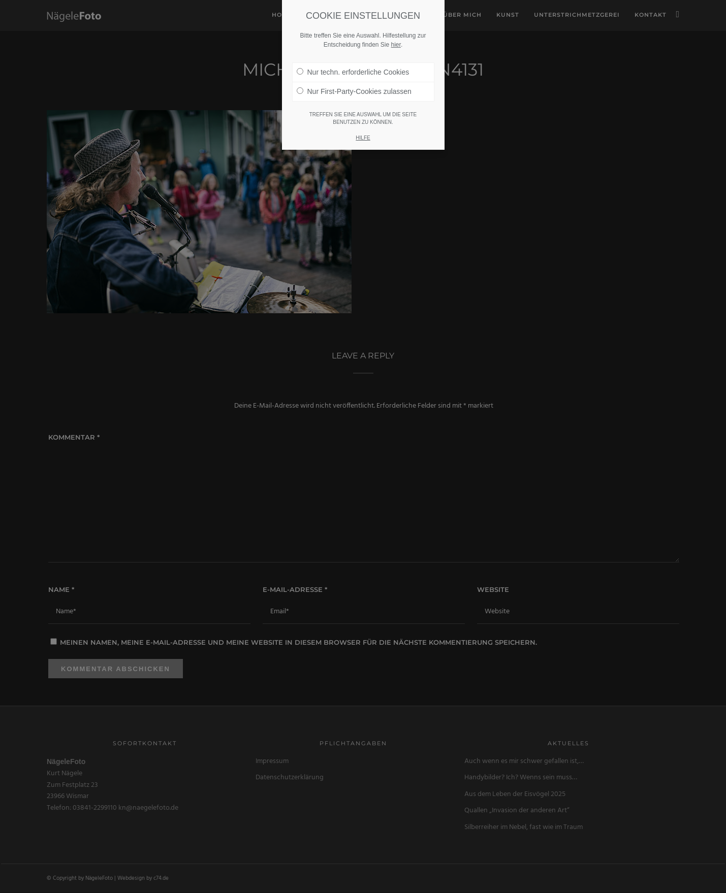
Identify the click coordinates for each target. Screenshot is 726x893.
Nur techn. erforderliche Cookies (353, 72)
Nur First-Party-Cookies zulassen (354, 91)
